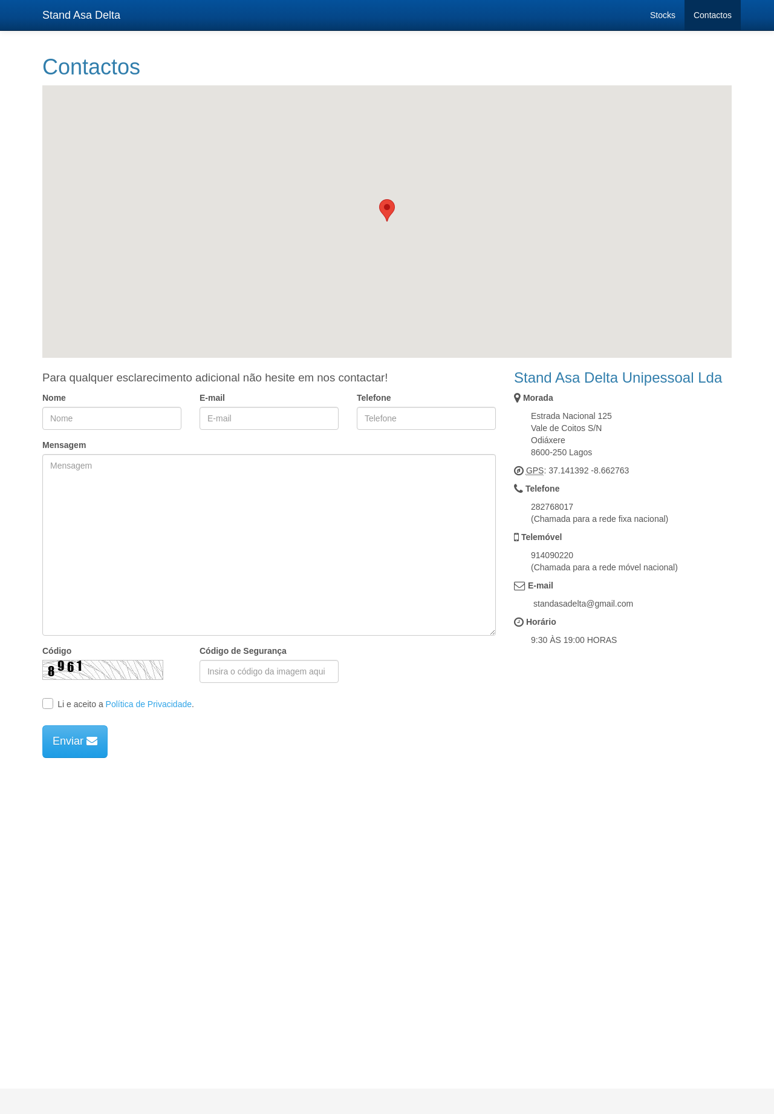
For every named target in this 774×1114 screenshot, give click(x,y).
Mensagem (64, 445)
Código (56, 651)
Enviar (75, 741)
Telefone (374, 398)
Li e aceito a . (118, 703)
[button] (387, 210)
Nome (54, 398)
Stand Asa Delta (81, 15)
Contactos (713, 15)
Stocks (662, 15)
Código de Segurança (243, 651)
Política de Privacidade (149, 704)
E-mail (212, 398)
